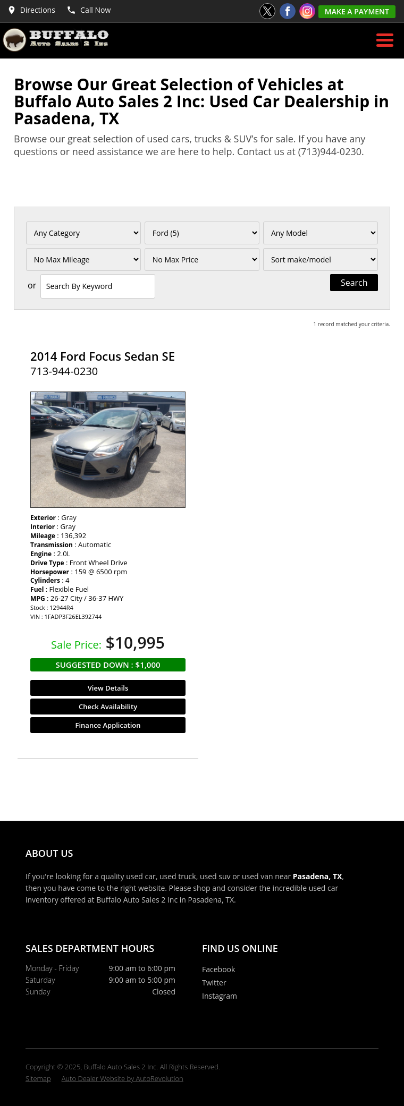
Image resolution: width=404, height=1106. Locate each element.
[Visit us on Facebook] (288, 11)
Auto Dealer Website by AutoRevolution (122, 1078)
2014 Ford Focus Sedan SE (102, 356)
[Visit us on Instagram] (307, 11)
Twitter (214, 982)
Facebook (218, 969)
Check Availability (108, 706)
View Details (108, 688)
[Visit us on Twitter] (267, 11)
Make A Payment (357, 11)
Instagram (219, 996)
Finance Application (108, 725)
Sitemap (38, 1078)
